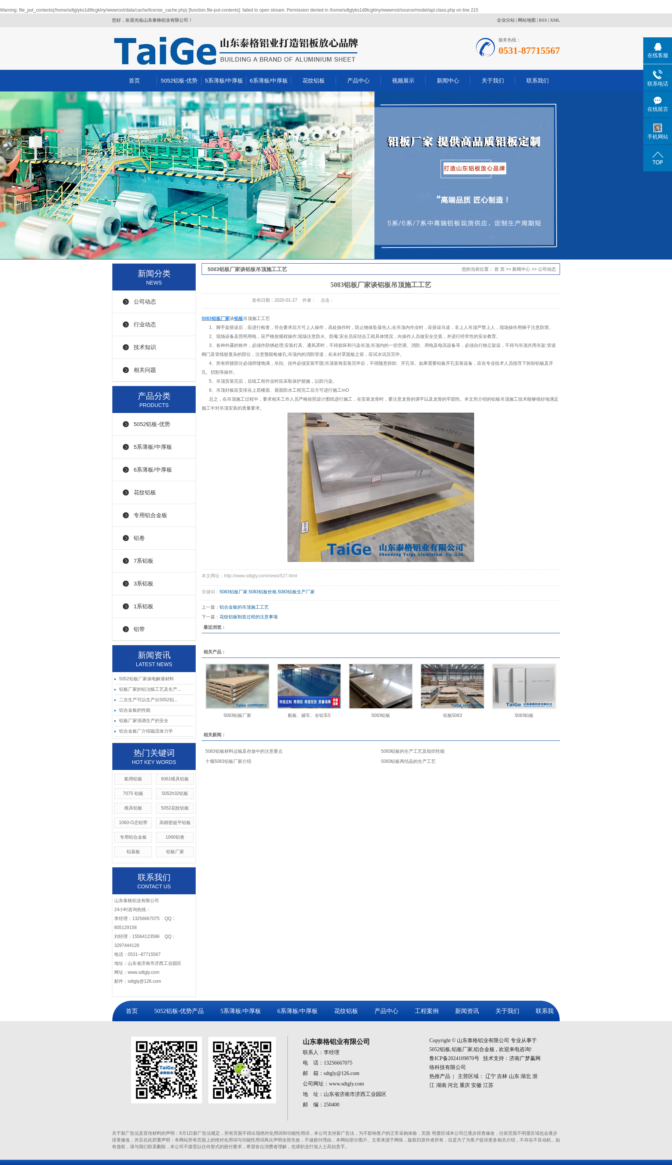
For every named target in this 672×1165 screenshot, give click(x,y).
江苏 (488, 1085)
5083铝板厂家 (234, 591)
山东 (514, 1076)
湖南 (441, 1085)
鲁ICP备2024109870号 (454, 1058)
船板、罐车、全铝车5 (309, 715)
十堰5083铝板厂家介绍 (228, 761)
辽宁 (490, 1076)
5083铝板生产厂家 (296, 591)
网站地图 (527, 20)
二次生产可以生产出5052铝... (148, 699)
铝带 (139, 629)
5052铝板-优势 (179, 80)
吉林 (502, 1076)
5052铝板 (439, 1049)
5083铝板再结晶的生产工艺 (408, 761)
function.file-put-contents (214, 10)
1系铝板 (143, 606)
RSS (543, 20)
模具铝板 (133, 808)
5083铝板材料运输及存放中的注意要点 (244, 751)
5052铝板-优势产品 (179, 1011)
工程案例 (427, 1011)
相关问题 (145, 370)
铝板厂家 (175, 851)
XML (555, 20)
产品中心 (358, 80)
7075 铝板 (133, 793)
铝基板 (133, 851)
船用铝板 (133, 779)
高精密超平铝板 (175, 822)
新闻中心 (448, 80)
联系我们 (537, 80)
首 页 (499, 269)
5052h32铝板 (175, 793)
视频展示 (403, 80)
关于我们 (493, 80)
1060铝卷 (174, 837)
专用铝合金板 (150, 515)
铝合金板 (484, 1049)
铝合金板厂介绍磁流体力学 (146, 731)
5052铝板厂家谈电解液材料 (146, 678)
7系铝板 (143, 560)
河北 (453, 1085)
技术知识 (145, 347)
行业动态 (145, 324)
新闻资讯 (467, 1011)
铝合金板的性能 (134, 710)
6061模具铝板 (175, 779)
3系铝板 (143, 583)
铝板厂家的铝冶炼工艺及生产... (150, 689)
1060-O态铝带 (133, 822)
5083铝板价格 (263, 591)
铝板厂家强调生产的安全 (143, 720)
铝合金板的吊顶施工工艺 (244, 607)
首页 (134, 80)
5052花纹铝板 (175, 808)
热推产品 (439, 1076)
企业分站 (506, 20)
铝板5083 (452, 715)
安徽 (476, 1085)
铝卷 (139, 538)
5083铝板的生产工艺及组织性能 (413, 751)
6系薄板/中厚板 (269, 80)
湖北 (525, 1076)
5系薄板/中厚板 (224, 80)
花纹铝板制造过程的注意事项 (249, 616)
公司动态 (145, 301)
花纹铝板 (313, 80)
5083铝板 (381, 715)
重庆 (465, 1085)
